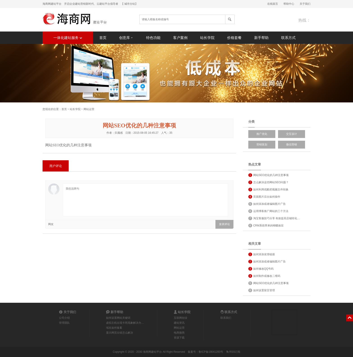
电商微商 (179, 332)
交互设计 (291, 134)
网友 (51, 224)
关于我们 (305, 3)
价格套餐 (234, 38)
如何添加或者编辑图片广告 (267, 204)
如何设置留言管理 (261, 290)
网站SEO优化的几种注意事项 (268, 175)
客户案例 (180, 38)
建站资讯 (179, 322)
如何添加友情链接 (261, 254)
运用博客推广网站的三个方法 (268, 211)
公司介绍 (64, 317)
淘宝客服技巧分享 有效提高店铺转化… (274, 218)
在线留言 (272, 3)
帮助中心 (288, 3)
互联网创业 (180, 317)
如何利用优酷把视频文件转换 (268, 189)
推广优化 (261, 134)
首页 (102, 38)
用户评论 (55, 166)
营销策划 (261, 144)
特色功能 (153, 38)
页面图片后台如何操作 (264, 197)
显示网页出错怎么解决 (119, 332)
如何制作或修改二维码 (264, 276)
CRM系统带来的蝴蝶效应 (266, 225)
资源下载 (179, 337)
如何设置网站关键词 (118, 317)
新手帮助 (261, 38)
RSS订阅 (233, 351)
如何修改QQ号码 (261, 269)
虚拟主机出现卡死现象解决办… (125, 322)
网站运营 (89, 109)
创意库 (126, 37)
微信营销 (291, 144)
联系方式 (288, 38)
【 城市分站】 (129, 3)
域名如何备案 (114, 327)
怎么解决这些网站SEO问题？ (268, 182)
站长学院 (207, 38)
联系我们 (225, 317)
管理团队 (64, 322)
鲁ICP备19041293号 (211, 351)
